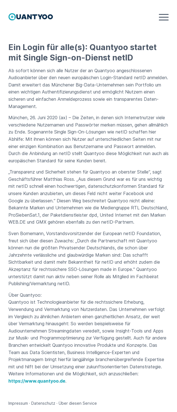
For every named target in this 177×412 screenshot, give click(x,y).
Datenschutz (43, 403)
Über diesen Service (78, 403)
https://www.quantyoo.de (36, 381)
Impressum (18, 403)
